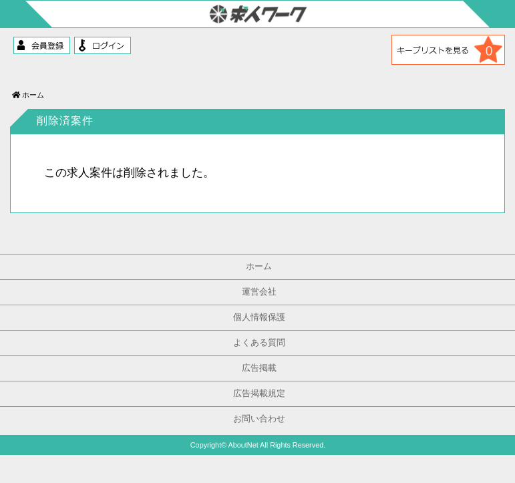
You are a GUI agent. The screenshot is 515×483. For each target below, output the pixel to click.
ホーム (28, 95)
